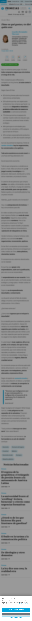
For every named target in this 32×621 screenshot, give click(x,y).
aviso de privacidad (22, 604)
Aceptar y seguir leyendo (16, 609)
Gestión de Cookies (16, 617)
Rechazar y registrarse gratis (16, 614)
